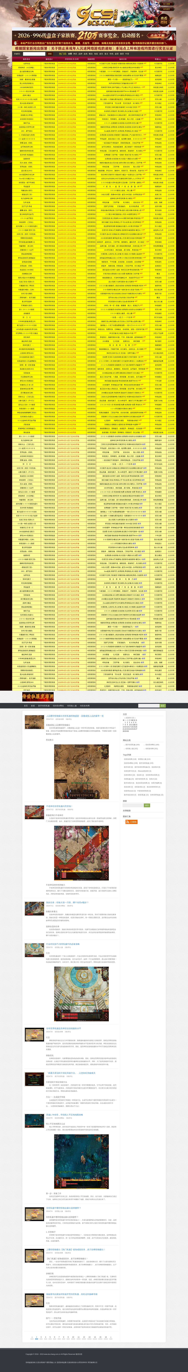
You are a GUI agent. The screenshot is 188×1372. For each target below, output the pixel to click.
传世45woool (130, 791)
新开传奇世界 (141, 779)
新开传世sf (129, 783)
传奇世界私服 (156, 795)
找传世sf (156, 767)
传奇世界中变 (130, 771)
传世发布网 (85, 706)
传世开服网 (156, 783)
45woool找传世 (144, 771)
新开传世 (128, 767)
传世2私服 (143, 795)
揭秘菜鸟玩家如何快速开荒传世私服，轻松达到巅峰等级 (71, 1294)
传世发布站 (140, 787)
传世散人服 (72, 706)
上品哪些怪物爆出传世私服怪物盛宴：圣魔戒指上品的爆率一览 (75, 716)
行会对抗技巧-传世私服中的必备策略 (63, 944)
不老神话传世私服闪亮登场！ (59, 806)
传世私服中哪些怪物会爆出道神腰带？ (63, 1208)
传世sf (153, 779)
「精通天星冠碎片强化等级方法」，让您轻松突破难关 (70, 1073)
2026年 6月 (130, 718)
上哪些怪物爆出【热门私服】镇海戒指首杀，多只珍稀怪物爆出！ (76, 1249)
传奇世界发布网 (153, 775)
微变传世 (79, 1354)
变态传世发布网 (143, 783)
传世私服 (129, 779)
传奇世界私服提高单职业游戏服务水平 (63, 1028)
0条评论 (69, 719)
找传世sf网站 (58, 706)
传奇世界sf (129, 775)
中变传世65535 (144, 791)
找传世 (140, 775)
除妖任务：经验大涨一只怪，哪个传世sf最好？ (67, 902)
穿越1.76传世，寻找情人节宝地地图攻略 (64, 1115)
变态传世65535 (153, 787)
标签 (33, 706)
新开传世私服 (44, 706)
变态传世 (128, 787)
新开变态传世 (130, 795)
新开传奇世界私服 (142, 767)
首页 (26, 706)
